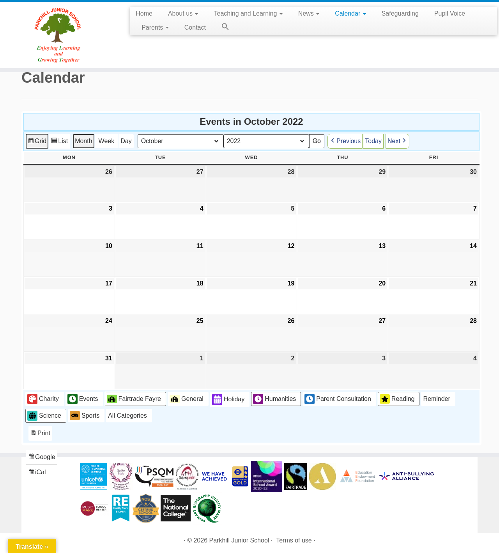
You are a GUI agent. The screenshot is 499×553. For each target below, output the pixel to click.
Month (83, 140)
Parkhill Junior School (239, 540)
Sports (84, 415)
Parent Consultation (337, 399)
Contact (195, 27)
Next (397, 140)
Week (107, 140)
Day (125, 140)
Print (40, 434)
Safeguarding (400, 13)
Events (82, 399)
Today (373, 140)
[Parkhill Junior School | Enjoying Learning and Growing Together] (57, 35)
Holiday (228, 399)
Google (41, 458)
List (59, 141)
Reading (397, 399)
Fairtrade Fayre (134, 398)
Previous (345, 140)
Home (144, 13)
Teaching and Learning (248, 13)
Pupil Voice (449, 13)
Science (44, 415)
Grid (36, 141)
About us (183, 13)
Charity (43, 399)
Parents (155, 27)
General (186, 398)
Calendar (350, 13)
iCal (38, 473)
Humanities (274, 399)
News (308, 13)
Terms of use (294, 540)
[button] (221, 28)
